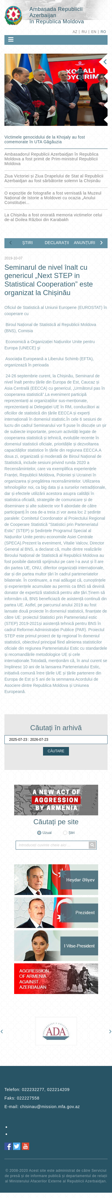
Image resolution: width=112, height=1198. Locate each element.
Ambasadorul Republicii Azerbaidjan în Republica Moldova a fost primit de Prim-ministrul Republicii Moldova (51, 159)
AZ (75, 32)
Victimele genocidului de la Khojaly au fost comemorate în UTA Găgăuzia (44, 139)
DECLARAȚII (57, 242)
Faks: (21, 1098)
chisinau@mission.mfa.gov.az (50, 1106)
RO (103, 32)
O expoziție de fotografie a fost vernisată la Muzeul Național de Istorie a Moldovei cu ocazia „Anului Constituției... (52, 198)
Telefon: (37, 1089)
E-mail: (42, 1106)
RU (84, 32)
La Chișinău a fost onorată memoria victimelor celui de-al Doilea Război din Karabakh (53, 217)
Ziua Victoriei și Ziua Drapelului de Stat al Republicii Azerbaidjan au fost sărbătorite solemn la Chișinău (53, 178)
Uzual (47, 833)
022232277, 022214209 (46, 1089)
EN (93, 32)
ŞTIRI (27, 242)
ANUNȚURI (84, 242)
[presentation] (10, 242)
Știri (71, 833)
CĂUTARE (56, 751)
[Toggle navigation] (10, 39)
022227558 (28, 1098)
